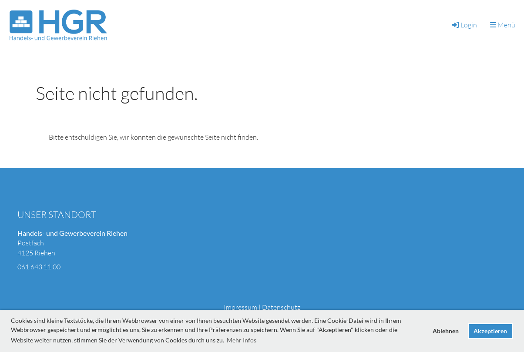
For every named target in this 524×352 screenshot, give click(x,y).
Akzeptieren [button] (490, 331)
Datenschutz (281, 307)
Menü (502, 24)
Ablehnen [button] (446, 331)
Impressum (240, 307)
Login (464, 24)
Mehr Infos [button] (241, 340)
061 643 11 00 (38, 266)
